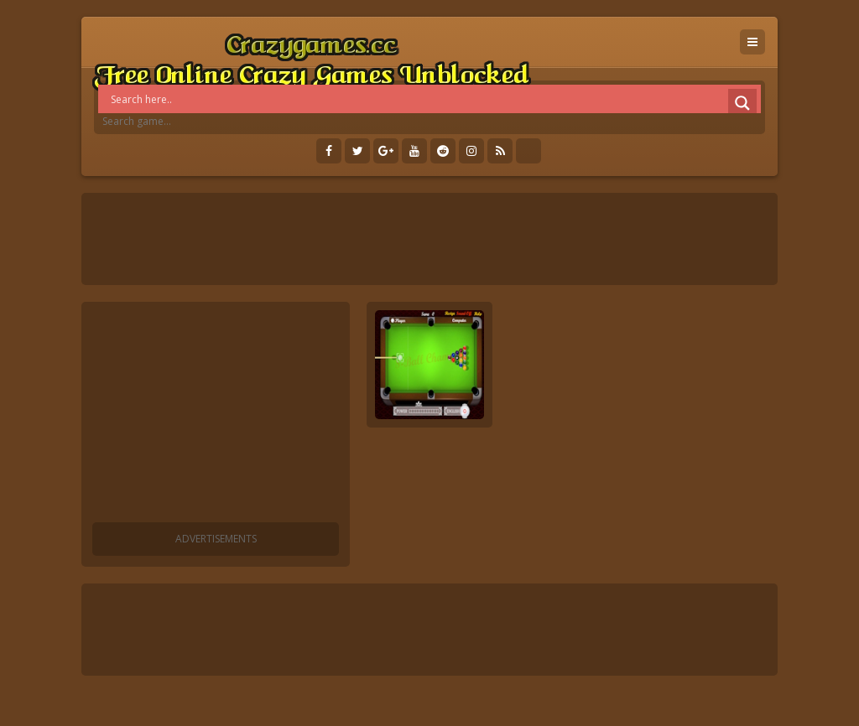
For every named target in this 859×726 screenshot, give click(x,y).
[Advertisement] (215, 415)
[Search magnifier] (742, 103)
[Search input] (434, 99)
